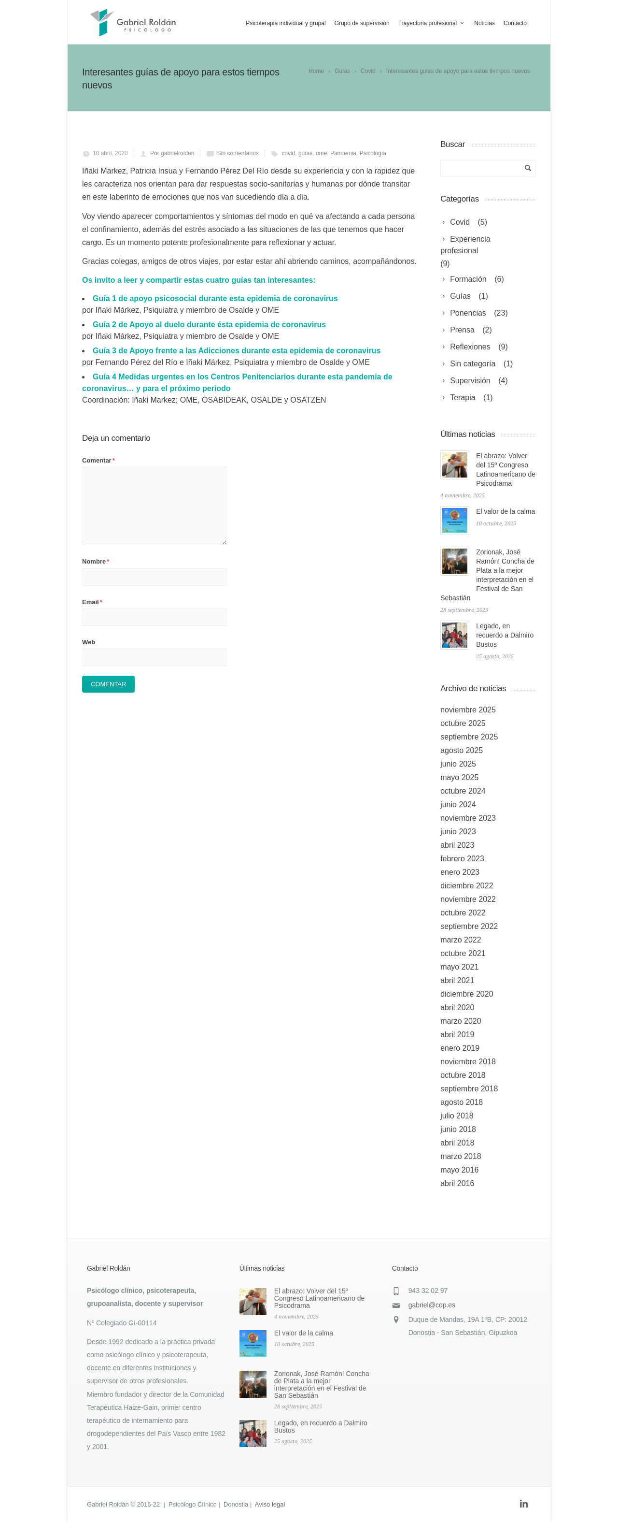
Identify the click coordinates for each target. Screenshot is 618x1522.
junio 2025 (458, 764)
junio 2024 (458, 804)
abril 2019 (457, 1034)
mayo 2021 (459, 967)
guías (305, 153)
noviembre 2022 (468, 899)
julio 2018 (457, 1116)
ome (321, 153)
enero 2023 (459, 872)
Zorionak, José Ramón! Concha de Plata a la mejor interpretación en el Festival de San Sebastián (321, 1384)
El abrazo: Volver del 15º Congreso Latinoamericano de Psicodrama (319, 1298)
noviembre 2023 (468, 818)
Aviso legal (270, 1504)
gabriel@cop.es (432, 1305)
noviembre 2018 (468, 1062)
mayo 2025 (459, 777)
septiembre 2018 (469, 1089)
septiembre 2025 (469, 737)
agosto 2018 (461, 1102)
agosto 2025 (461, 750)
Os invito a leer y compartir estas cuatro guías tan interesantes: (199, 280)
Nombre (95, 561)
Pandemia (343, 153)
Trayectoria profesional (432, 23)
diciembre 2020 (466, 994)
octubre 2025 (462, 723)
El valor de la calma (505, 511)
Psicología (373, 153)
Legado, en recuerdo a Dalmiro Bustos (505, 635)
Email (92, 602)
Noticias (484, 23)
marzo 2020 (460, 1021)
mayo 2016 (459, 1170)
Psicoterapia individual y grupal (285, 23)
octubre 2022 (462, 913)
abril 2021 (457, 980)
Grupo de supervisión (362, 23)
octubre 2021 (462, 953)
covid (288, 153)
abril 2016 (457, 1183)
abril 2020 (457, 1007)
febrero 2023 (462, 859)
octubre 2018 (462, 1075)
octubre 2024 (462, 791)
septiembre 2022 (469, 926)
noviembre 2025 (468, 710)
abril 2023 (457, 845)
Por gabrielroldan (172, 153)
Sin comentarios (238, 153)
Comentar (98, 460)
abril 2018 (457, 1143)
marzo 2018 (460, 1156)
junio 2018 (458, 1129)
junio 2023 (458, 831)
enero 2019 (459, 1048)
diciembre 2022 (466, 886)
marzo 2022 (460, 940)
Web (88, 642)
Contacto (515, 23)
